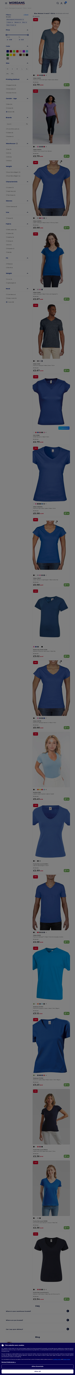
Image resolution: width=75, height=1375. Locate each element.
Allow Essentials (37, 1366)
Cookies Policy (57, 1359)
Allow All (37, 1371)
